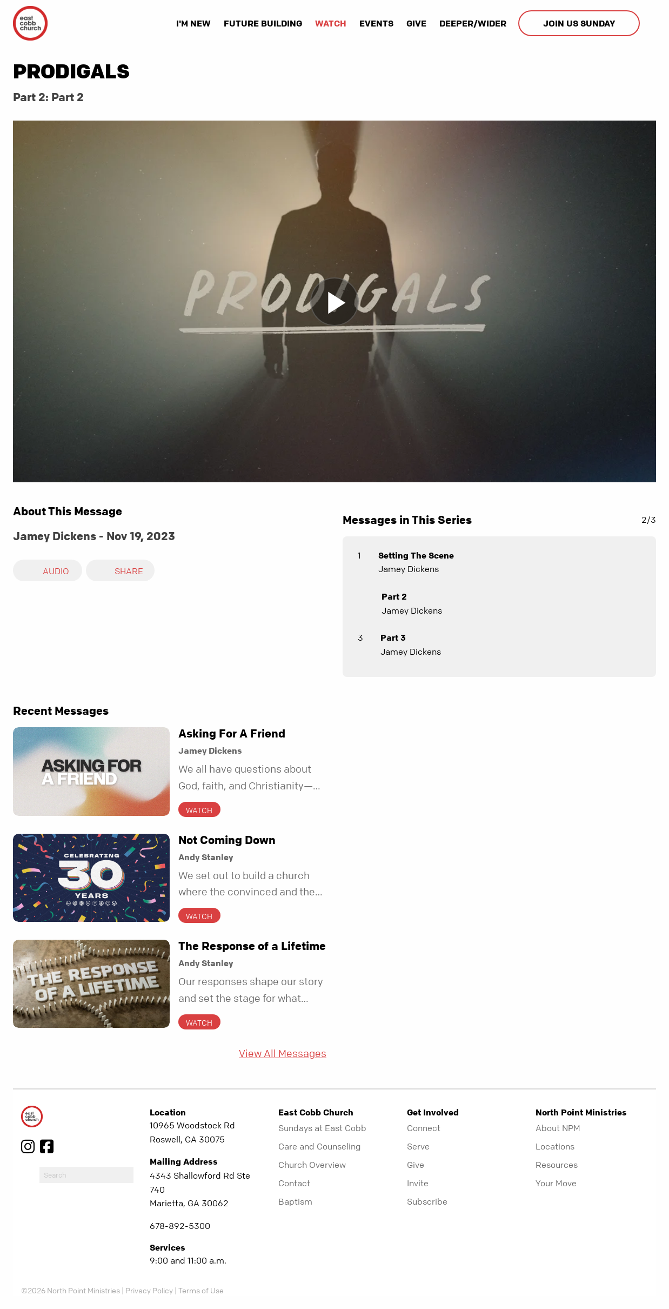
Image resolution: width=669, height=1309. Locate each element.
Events (376, 23)
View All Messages (282, 1053)
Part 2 (394, 596)
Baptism (295, 1201)
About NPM (558, 1127)
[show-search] (649, 23)
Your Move (556, 1183)
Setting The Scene (416, 555)
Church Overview (312, 1164)
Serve (418, 1146)
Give (416, 23)
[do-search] (86, 1175)
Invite (418, 1183)
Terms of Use (201, 1290)
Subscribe (427, 1201)
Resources (557, 1164)
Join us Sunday (579, 23)
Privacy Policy (149, 1290)
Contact (294, 1183)
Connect (423, 1127)
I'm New (193, 23)
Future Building (263, 23)
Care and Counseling (319, 1146)
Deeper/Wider (472, 23)
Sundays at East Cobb (322, 1127)
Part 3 (393, 637)
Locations (555, 1146)
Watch (330, 23)
